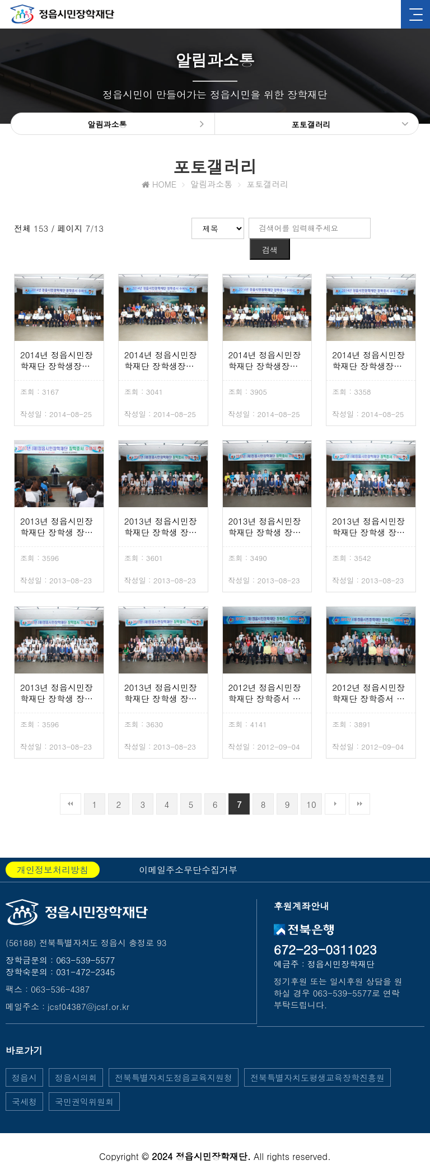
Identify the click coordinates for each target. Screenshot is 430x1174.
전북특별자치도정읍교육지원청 (173, 1061)
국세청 (24, 1085)
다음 (335, 787)
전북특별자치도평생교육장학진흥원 (317, 1061)
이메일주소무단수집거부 (188, 852)
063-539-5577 (85, 943)
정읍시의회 (76, 1061)
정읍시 (24, 1061)
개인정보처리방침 (52, 852)
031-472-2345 (85, 955)
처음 (70, 787)
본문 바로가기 (0, 0)
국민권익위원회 (84, 1085)
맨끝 (359, 787)
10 (311, 787)
